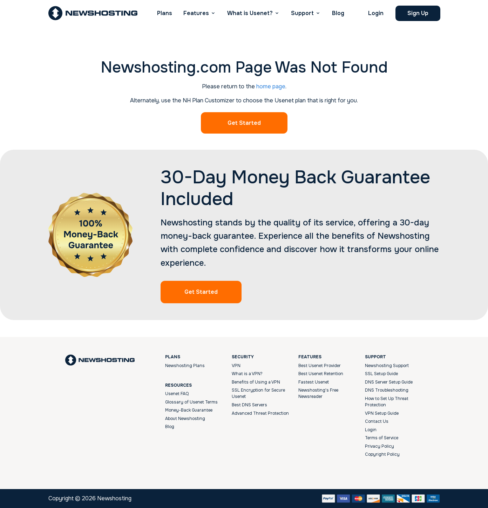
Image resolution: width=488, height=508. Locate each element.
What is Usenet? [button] (250, 13)
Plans (164, 13)
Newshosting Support (387, 365)
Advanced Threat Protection (260, 413)
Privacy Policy (379, 446)
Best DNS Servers (249, 405)
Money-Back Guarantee (188, 410)
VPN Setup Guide (382, 413)
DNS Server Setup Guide (389, 382)
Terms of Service (381, 438)
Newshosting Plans (185, 365)
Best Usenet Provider (319, 365)
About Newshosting (185, 418)
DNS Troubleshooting (386, 390)
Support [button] (302, 13)
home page (270, 86)
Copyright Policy (382, 454)
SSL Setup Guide (381, 374)
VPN (236, 365)
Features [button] (196, 13)
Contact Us (376, 421)
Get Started (244, 123)
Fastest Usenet (313, 382)
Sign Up (417, 13)
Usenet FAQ (177, 394)
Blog (338, 13)
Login (376, 13)
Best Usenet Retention (320, 374)
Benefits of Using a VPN (256, 382)
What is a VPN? (247, 374)
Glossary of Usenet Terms (191, 402)
